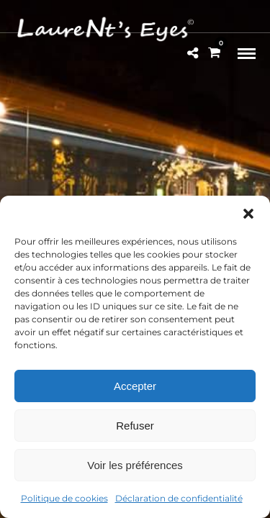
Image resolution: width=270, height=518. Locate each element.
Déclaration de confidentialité (179, 498)
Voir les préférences (135, 465)
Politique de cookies (64, 498)
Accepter (135, 386)
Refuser (135, 425)
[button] (248, 213)
